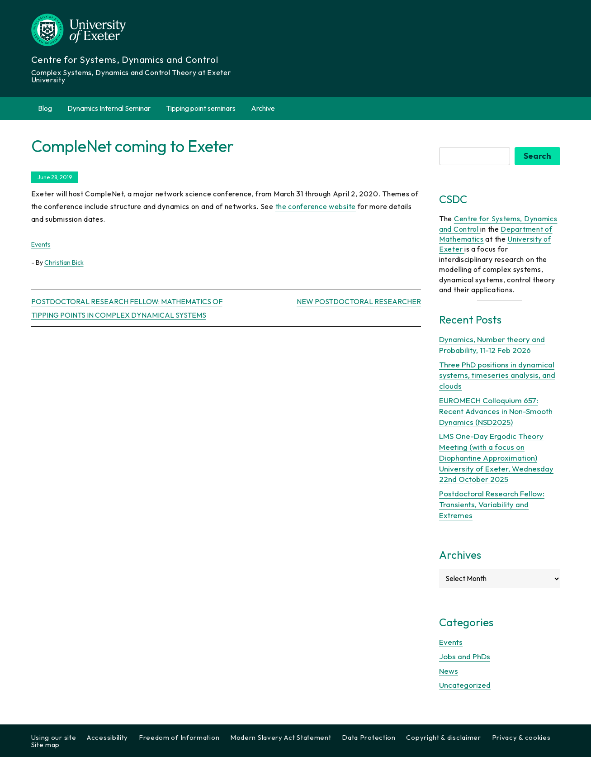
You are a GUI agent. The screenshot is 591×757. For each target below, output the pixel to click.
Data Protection (369, 737)
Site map (45, 744)
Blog (45, 108)
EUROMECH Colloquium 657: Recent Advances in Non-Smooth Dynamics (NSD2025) (496, 411)
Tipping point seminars (201, 108)
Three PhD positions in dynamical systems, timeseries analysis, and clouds (497, 375)
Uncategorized (465, 685)
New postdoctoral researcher (359, 301)
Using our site (53, 737)
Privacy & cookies (521, 737)
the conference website (315, 206)
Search (537, 156)
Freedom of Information (179, 737)
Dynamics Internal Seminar (109, 108)
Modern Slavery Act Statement (280, 737)
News (448, 671)
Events (41, 244)
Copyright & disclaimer (443, 737)
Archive (268, 108)
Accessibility (107, 737)
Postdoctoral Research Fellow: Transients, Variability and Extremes (491, 504)
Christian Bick (64, 262)
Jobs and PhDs (464, 656)
